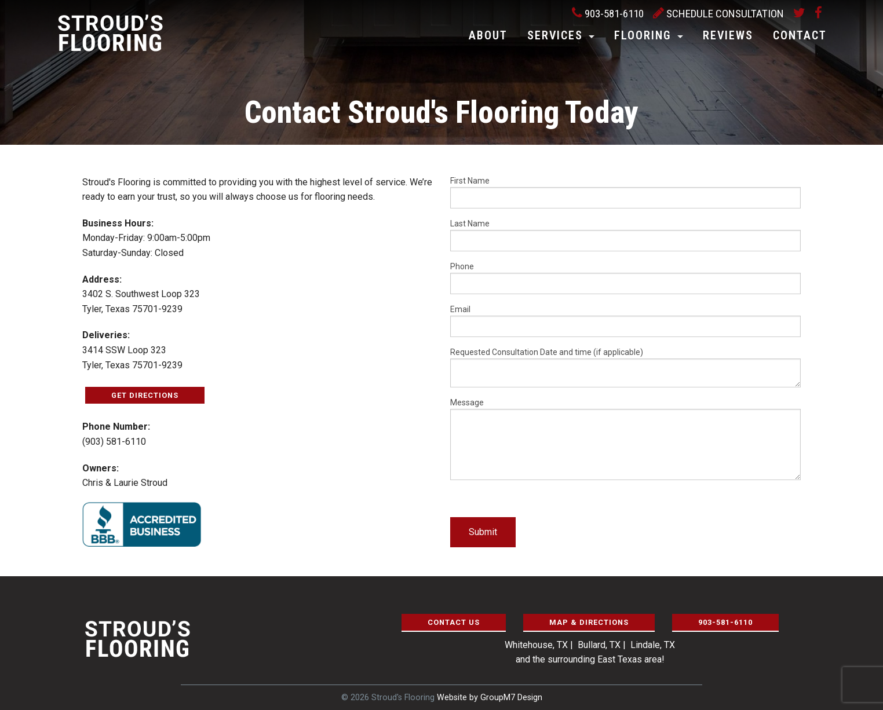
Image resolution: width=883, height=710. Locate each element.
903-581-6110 (608, 13)
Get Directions (144, 395)
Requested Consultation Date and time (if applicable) (625, 367)
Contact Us (454, 622)
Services (555, 35)
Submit (483, 531)
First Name (625, 192)
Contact (800, 35)
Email (625, 321)
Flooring (643, 35)
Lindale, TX (652, 644)
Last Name (625, 235)
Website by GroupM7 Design (489, 697)
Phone (625, 278)
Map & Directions (589, 622)
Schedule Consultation (718, 13)
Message (625, 439)
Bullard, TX (599, 644)
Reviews (728, 35)
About (488, 35)
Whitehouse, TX (536, 644)
